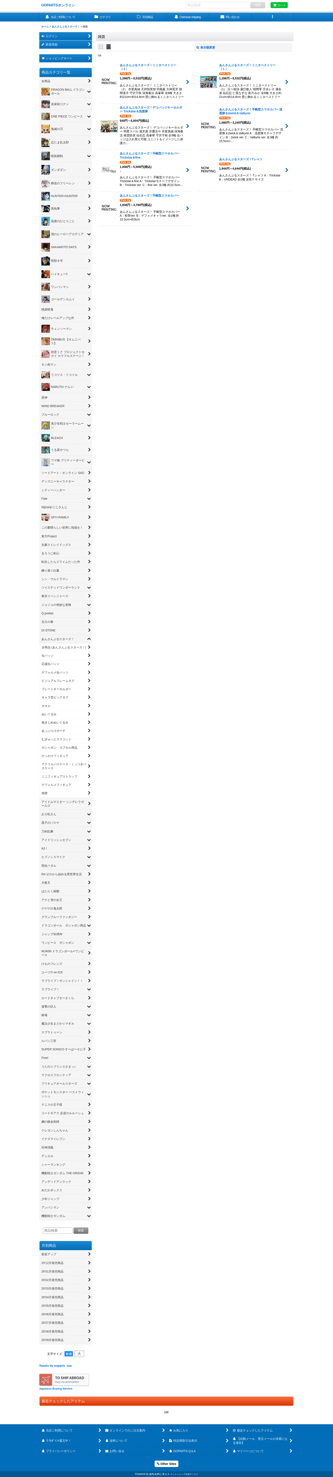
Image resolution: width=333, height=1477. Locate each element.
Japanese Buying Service (55, 1388)
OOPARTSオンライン (58, 5)
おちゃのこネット (159, 1474)
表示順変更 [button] (205, 47)
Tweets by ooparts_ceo (55, 1365)
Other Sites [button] (166, 1464)
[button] (272, 17)
